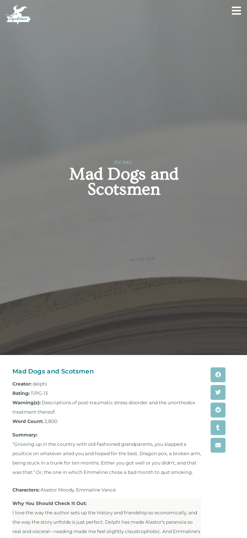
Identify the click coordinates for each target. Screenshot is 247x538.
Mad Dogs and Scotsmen (53, 371)
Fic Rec (123, 162)
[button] (218, 374)
